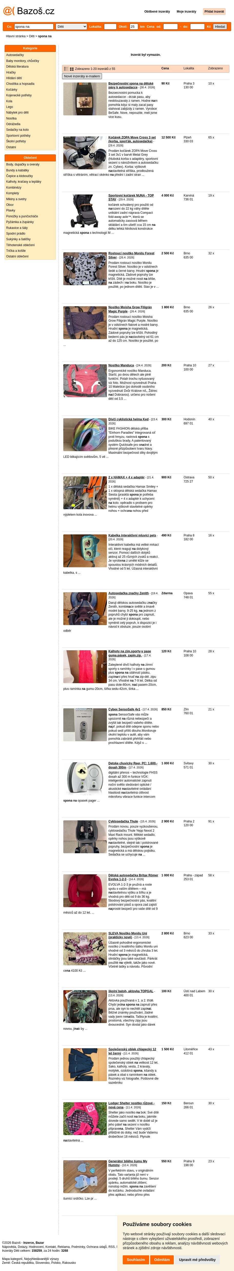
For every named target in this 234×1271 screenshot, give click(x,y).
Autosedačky (15, 55)
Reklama (64, 1247)
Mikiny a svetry (16, 199)
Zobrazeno (215, 68)
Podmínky (78, 1247)
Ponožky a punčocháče (22, 216)
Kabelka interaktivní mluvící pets (132, 535)
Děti (31, 36)
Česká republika (23, 1263)
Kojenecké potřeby (19, 95)
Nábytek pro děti (17, 112)
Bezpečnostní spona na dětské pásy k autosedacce (130, 85)
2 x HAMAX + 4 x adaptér (126, 477)
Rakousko (69, 1263)
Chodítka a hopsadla (20, 84)
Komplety (12, 193)
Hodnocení (36, 1247)
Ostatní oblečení (17, 256)
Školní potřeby (16, 141)
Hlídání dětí (14, 78)
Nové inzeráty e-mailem (82, 76)
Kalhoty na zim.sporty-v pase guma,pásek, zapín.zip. (129, 653)
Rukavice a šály (17, 228)
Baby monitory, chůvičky (22, 61)
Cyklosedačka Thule (123, 821)
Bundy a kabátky (17, 170)
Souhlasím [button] (136, 1260)
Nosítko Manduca (121, 365)
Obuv (10, 205)
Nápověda (9, 1247)
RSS (111, 1247)
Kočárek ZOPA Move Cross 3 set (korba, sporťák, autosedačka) (132, 139)
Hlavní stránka (16, 36)
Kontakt (50, 1247)
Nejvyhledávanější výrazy (41, 1259)
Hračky (11, 72)
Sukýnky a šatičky (18, 239)
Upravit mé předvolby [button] (197, 1260)
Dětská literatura (17, 66)
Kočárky (11, 89)
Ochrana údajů (97, 1247)
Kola (9, 101)
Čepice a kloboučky (19, 176)
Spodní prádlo (15, 233)
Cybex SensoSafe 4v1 (124, 709)
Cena (165, 68)
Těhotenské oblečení (20, 245)
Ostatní (11, 147)
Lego (9, 107)
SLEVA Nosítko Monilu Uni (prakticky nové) (127, 935)
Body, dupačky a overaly (22, 164)
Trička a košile (16, 251)
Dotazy (22, 1247)
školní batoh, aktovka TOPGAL (130, 991)
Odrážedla (13, 124)
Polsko (55, 1263)
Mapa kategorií (12, 1259)
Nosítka (11, 118)
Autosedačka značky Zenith (128, 593)
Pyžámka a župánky (20, 222)
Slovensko (42, 1263)
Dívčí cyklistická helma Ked (128, 419)
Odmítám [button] (162, 1260)
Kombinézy (13, 187)
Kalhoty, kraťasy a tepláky (23, 181)
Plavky (10, 210)
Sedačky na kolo (17, 130)
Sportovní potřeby (18, 135)
